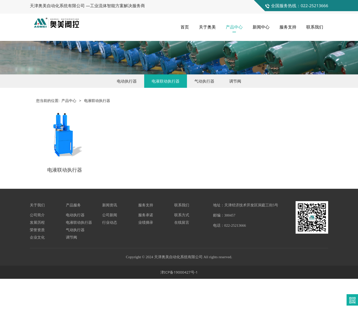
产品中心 (234, 24)
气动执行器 (204, 119)
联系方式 (181, 252)
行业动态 (109, 259)
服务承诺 (145, 252)
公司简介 (37, 252)
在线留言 (181, 259)
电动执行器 (127, 119)
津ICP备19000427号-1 (179, 309)
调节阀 (235, 119)
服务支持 (287, 24)
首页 (184, 24)
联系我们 (314, 24)
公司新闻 (109, 252)
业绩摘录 (145, 259)
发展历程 (37, 259)
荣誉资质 (37, 266)
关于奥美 (207, 24)
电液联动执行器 (165, 119)
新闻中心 (261, 24)
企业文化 (37, 274)
